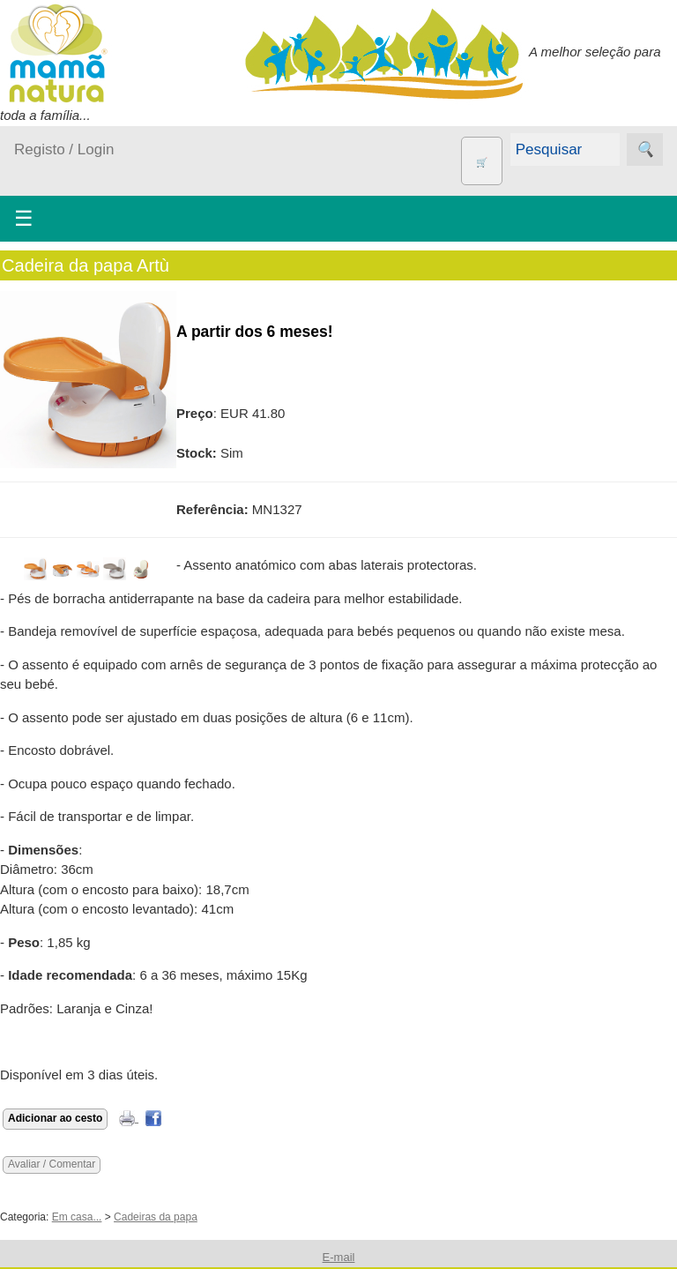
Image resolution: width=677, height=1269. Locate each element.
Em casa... (77, 1217)
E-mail (339, 1257)
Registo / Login (64, 149)
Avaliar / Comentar (51, 1164)
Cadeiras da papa (155, 1217)
